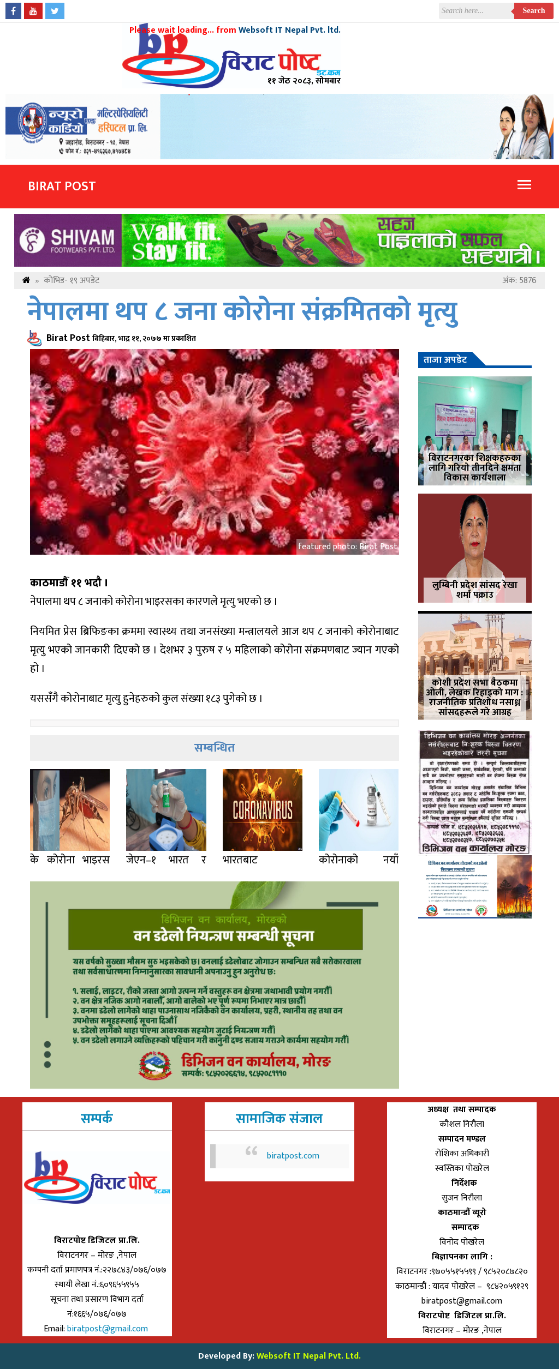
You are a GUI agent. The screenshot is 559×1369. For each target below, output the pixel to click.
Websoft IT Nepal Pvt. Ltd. (309, 1356)
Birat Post (62, 186)
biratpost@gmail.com (108, 1329)
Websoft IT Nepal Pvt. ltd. (290, 30)
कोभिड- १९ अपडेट (71, 280)
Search (534, 11)
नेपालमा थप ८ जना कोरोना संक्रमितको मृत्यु (242, 312)
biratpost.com (293, 1156)
